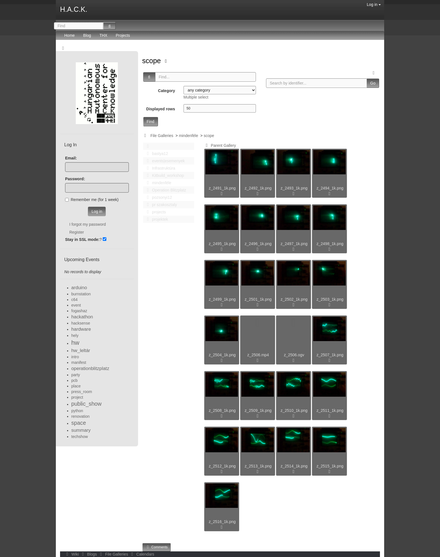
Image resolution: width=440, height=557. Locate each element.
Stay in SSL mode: (82, 239)
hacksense (80, 323)
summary (81, 430)
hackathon (82, 316)
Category (166, 90)
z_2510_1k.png (294, 410)
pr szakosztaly (160, 204)
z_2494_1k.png (330, 188)
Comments (156, 547)
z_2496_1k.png (258, 243)
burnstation (81, 294)
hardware (81, 329)
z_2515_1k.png (330, 466)
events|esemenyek (164, 161)
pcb (74, 380)
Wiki (72, 554)
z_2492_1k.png (258, 188)
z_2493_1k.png (294, 188)
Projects (123, 35)
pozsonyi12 (158, 197)
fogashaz (79, 311)
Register (76, 232)
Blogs (89, 554)
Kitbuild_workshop (164, 175)
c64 (74, 299)
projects (155, 212)
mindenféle (188, 135)
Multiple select (196, 97)
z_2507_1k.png (330, 355)
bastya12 (156, 153)
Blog (87, 35)
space (78, 423)
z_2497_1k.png (294, 243)
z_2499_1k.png (222, 299)
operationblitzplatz (90, 368)
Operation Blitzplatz (165, 190)
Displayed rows (160, 109)
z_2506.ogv (294, 355)
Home (69, 35)
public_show (86, 404)
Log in (374, 4)
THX (103, 35)
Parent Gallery (220, 145)
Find (150, 121)
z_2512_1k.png (222, 466)
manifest (78, 362)
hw (75, 342)
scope (152, 61)
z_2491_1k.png (222, 188)
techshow (79, 436)
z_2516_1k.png (222, 521)
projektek (156, 219)
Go (372, 83)
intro (75, 357)
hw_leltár (80, 350)
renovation (80, 416)
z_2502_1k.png (294, 299)
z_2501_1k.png (258, 299)
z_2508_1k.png (222, 410)
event (76, 305)
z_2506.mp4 (258, 355)
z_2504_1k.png (222, 355)
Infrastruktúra (159, 168)
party (75, 375)
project (77, 397)
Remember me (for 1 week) (91, 199)
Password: (75, 179)
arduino (79, 287)
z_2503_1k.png (330, 299)
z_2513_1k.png (258, 466)
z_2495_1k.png (222, 243)
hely (75, 335)
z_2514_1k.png (294, 466)
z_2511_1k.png (330, 410)
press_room (81, 391)
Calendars (141, 554)
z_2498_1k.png (330, 243)
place (76, 386)
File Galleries (161, 135)
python (77, 410)
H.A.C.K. (73, 9)
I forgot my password (87, 224)
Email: (71, 158)
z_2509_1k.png (258, 410)
